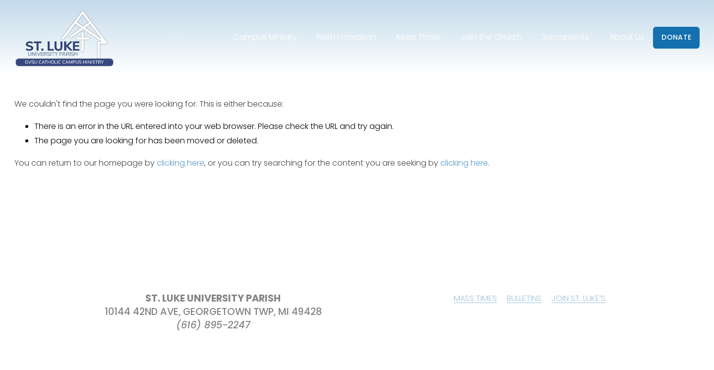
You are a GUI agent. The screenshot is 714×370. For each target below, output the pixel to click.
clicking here (180, 163)
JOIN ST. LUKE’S (578, 298)
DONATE (676, 37)
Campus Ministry (265, 37)
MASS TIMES (475, 298)
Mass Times (419, 37)
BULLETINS (524, 298)
